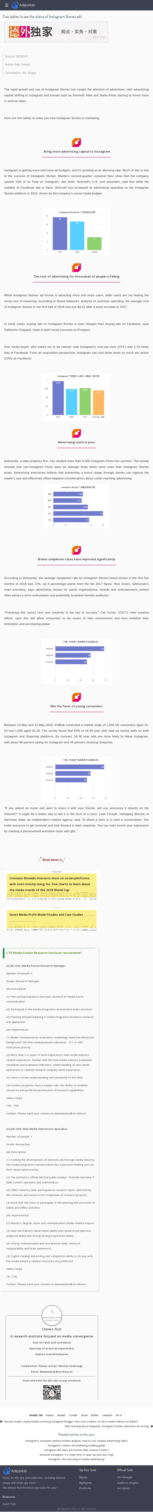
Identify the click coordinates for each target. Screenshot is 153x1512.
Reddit (61, 1415)
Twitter (48, 1415)
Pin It (120, 1415)
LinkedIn (108, 1415)
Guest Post (10, 1504)
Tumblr (73, 1415)
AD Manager (125, 1477)
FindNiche (85, 1488)
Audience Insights (128, 1483)
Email (84, 1415)
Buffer (95, 1415)
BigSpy (83, 1477)
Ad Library (123, 1488)
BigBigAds (85, 1483)
